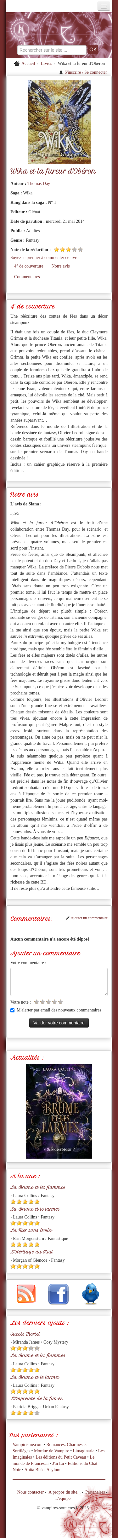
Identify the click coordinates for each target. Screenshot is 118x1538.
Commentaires (27, 276)
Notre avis (61, 266)
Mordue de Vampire (51, 1451)
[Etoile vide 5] (80, 249)
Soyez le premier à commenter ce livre (44, 257)
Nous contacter (30, 1492)
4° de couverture (28, 266)
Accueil (28, 63)
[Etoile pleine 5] (37, 1201)
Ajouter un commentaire (86, 918)
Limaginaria (83, 1451)
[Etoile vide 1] (36, 1002)
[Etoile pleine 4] (31, 1201)
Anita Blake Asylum (42, 1469)
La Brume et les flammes (37, 1187)
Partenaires (95, 1492)
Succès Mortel (25, 1334)
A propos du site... (64, 1492)
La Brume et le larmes (35, 1209)
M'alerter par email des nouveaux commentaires (55, 1010)
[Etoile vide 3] (48, 1002)
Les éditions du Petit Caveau (61, 1457)
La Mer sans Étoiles (31, 1230)
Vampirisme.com (27, 1444)
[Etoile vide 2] (42, 1002)
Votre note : (20, 1002)
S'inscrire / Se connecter (83, 72)
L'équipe (62, 1498)
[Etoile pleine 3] (68, 249)
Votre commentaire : (28, 962)
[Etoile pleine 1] (56, 249)
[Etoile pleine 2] (62, 249)
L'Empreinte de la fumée (36, 1398)
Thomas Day (38, 183)
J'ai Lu (58, 1463)
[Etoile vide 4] (74, 249)
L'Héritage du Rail (31, 1251)
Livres (46, 63)
